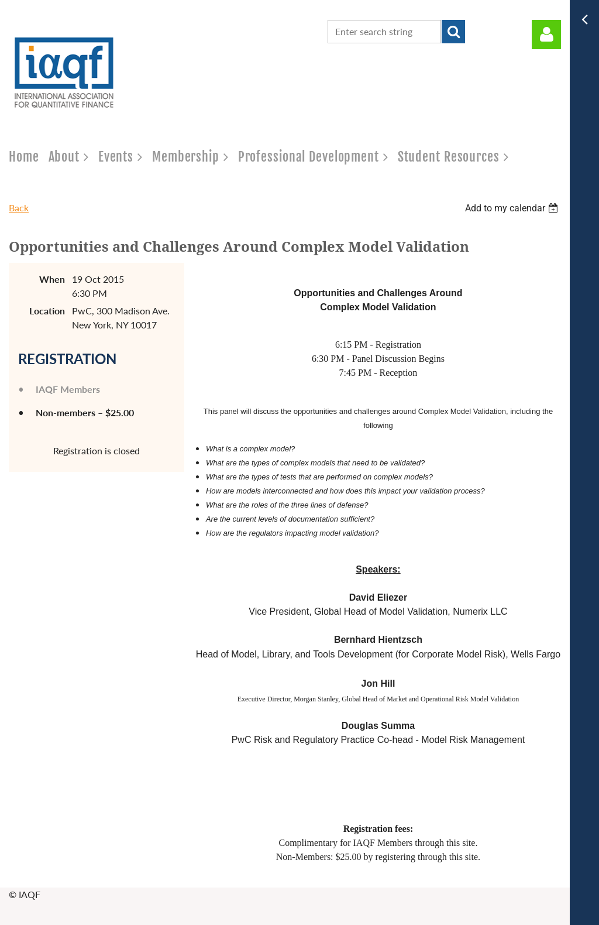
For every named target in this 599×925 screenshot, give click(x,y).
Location (47, 310)
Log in (546, 34)
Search (453, 31)
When (52, 279)
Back (19, 207)
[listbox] (513, 208)
